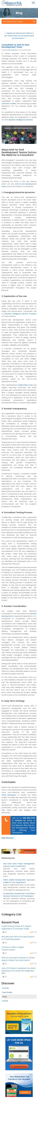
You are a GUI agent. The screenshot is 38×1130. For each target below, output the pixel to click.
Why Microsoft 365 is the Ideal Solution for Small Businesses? (18, 938)
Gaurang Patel (12, 50)
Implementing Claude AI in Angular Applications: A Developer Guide (16, 927)
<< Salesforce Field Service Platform (18, 33)
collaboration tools (25, 385)
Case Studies (7, 992)
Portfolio (5, 988)
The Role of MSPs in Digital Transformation (13, 948)
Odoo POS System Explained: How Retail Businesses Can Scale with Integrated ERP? (19, 971)
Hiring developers (9, 795)
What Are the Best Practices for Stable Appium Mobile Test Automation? (18, 959)
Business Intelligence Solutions (21, 120)
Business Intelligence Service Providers (20, 314)
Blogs (5, 996)
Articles (5, 1001)
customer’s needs (9, 103)
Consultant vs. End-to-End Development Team (15, 45)
